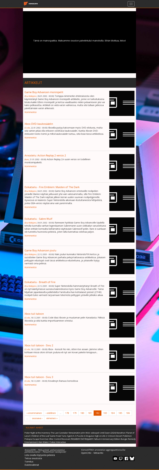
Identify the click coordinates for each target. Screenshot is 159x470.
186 (128, 413)
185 (120, 413)
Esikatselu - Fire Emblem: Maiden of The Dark (52, 187)
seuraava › (37, 418)
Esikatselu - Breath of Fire (40, 282)
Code (27, 127)
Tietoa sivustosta (33, 458)
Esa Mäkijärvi (30, 96)
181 (90, 413)
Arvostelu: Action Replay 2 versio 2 (45, 155)
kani (27, 159)
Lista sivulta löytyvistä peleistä (40, 455)
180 (82, 413)
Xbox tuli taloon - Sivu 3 (39, 377)
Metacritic (98, 452)
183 (105, 413)
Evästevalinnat (32, 464)
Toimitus (29, 461)
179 (75, 413)
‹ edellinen (51, 413)
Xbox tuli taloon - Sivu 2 (39, 345)
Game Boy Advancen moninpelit (44, 92)
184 (113, 413)
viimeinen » (51, 418)
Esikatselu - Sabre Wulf (38, 218)
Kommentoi (30, 112)
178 (67, 413)
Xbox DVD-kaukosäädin (39, 124)
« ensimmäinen (34, 413)
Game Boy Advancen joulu (40, 250)
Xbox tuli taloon (34, 313)
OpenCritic (86, 452)
